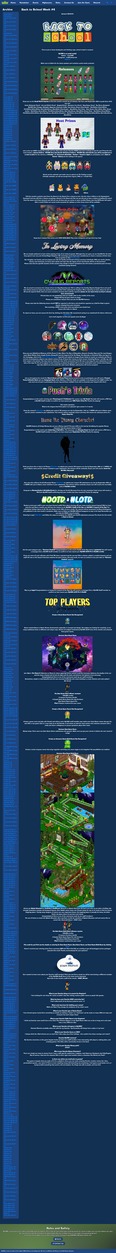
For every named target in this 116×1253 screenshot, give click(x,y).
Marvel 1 (7, 1032)
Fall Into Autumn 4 (10, 984)
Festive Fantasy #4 (10, 388)
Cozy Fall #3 (8, 97)
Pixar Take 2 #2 (9, 1207)
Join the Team (84, 3)
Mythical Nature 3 (10, 1034)
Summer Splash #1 (10, 307)
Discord (96, 3)
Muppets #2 (8, 766)
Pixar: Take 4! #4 (9, 309)
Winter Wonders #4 (10, 708)
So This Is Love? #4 (10, 517)
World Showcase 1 (10, 874)
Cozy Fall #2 (8, 99)
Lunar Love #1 (9, 371)
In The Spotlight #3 (10, 112)
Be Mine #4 (8, 683)
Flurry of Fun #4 (9, 1092)
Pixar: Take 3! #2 (9, 793)
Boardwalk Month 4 (10, 1011)
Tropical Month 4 (9, 1022)
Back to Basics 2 (9, 908)
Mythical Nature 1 (10, 1038)
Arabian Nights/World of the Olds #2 (10, 355)
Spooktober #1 (9, 108)
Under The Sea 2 (9, 878)
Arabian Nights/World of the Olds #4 (10, 344)
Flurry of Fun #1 (9, 1097)
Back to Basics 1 (9, 910)
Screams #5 (8, 1115)
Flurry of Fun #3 (9, 1094)
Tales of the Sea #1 (10, 459)
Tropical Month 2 (9, 1026)
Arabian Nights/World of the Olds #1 (10, 361)
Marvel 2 (7, 1030)
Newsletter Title (9, 180)
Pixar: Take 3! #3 (9, 791)
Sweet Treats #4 (9, 594)
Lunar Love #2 (9, 369)
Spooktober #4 (9, 103)
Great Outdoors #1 (10, 124)
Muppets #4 (8, 762)
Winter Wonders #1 (10, 714)
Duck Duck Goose (10, 340)
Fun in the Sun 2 (9, 885)
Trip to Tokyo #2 (9, 205)
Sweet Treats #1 (9, 600)
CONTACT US (58, 1243)
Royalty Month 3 (9, 1005)
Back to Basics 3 (9, 907)
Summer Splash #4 (10, 301)
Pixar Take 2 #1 (9, 1209)
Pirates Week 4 (9, 845)
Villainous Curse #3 (10, 558)
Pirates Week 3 (9, 847)
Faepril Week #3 (9, 494)
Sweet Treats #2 (9, 598)
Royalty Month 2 (9, 1007)
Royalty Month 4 (9, 1003)
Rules (58, 3)
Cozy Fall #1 (8, 101)
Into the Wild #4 (9, 172)
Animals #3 (8, 1126)
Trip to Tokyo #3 (9, 199)
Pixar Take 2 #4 (9, 1203)
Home (13, 2)
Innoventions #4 (9, 770)
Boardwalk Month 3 (10, 1016)
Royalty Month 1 (9, 1009)
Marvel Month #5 (9, 1167)
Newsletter (24, 3)
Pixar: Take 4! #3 (9, 311)
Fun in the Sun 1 (9, 887)
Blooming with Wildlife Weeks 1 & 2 (10, 806)
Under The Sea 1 (9, 880)
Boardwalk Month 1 (10, 1020)
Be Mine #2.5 (8, 687)
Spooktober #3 (9, 105)
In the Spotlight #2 (10, 114)
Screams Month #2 (10, 1121)
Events (35, 3)
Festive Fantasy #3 (10, 390)
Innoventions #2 (9, 774)
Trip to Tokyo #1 (9, 207)
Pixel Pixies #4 (9, 317)
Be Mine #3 (8, 685)
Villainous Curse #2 (10, 560)
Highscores (47, 3)
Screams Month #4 (10, 1117)
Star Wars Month (10, 1215)
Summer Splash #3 (10, 303)
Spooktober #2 (9, 106)
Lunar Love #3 (9, 367)
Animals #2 (8, 1128)
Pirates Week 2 (9, 849)
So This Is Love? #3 (10, 519)
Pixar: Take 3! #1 (9, 795)
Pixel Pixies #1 (9, 322)
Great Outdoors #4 (10, 118)
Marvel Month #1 (9, 1174)
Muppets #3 (8, 764)
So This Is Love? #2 (10, 521)
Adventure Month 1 (10, 935)
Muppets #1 (8, 768)
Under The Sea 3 (9, 876)
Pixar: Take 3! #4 (9, 789)
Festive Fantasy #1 (10, 394)
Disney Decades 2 (10, 999)
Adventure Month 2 (10, 934)
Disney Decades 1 (10, 1001)
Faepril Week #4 (9, 492)
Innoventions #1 (9, 775)
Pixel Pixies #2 (9, 320)
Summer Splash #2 (10, 305)
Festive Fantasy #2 (10, 392)
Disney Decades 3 (10, 997)
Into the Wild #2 (9, 176)
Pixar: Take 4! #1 (9, 315)
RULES (58, 1239)
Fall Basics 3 (8, 856)
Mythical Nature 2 (10, 1036)
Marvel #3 (7, 1171)
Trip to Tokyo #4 (9, 197)
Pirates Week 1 (9, 851)
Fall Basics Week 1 (10, 860)
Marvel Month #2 (9, 1173)
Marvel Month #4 (9, 1169)
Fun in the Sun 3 (9, 883)
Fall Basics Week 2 (10, 858)
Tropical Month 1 (9, 1028)
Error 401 (7, 500)
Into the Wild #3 (9, 174)
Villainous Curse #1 (10, 561)
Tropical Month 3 (9, 1024)
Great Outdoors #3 (10, 120)
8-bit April (7, 1040)
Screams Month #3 (10, 1119)
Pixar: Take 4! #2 (9, 313)
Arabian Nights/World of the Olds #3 (10, 349)
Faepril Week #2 (9, 496)
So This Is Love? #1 (10, 523)
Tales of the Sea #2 (10, 457)
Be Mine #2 (8, 689)
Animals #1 (8, 1130)
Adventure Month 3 (10, 932)
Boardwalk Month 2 (10, 1018)
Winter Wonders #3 (10, 710)
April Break (8, 33)
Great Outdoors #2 (10, 122)
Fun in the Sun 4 (9, 881)
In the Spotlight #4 (10, 110)
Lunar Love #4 (9, 365)
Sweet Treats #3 (9, 596)
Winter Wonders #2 (10, 712)
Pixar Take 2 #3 (9, 1205)
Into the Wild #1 (9, 178)
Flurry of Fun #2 (9, 1095)
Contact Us (69, 3)
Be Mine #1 (8, 691)
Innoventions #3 (9, 772)
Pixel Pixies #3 (9, 319)
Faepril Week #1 (9, 498)
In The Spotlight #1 (10, 116)
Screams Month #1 (10, 1122)
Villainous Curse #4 (10, 556)
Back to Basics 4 (9, 905)
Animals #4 (8, 1124)
